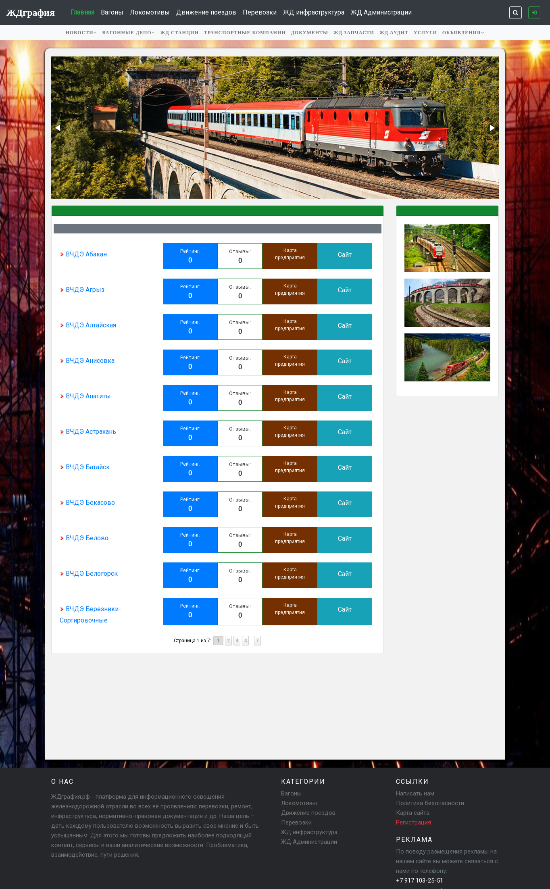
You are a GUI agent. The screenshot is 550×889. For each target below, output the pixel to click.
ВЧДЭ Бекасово (87, 502)
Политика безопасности (430, 803)
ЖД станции (179, 32)
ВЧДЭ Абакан (83, 254)
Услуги (425, 32)
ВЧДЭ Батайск (85, 467)
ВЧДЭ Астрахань (88, 431)
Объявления (463, 32)
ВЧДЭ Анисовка (87, 360)
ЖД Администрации (381, 12)
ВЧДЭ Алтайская (88, 325)
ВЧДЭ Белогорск (89, 573)
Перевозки (260, 12)
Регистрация (413, 822)
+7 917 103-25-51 (419, 880)
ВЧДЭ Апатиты (85, 396)
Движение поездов (206, 12)
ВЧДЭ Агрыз (82, 290)
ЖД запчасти (353, 32)
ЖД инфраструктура (313, 12)
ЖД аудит (393, 32)
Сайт (345, 254)
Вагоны (112, 12)
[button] (58, 127)
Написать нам (415, 793)
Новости (81, 32)
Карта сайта (412, 812)
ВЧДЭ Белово (84, 538)
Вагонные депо (128, 32)
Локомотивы (150, 12)
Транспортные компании (245, 32)
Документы (309, 32)
